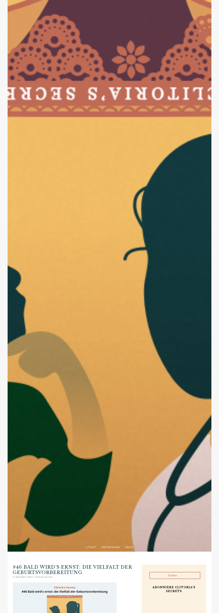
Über (129, 547)
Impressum (111, 547)
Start (91, 547)
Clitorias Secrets (44, 576)
